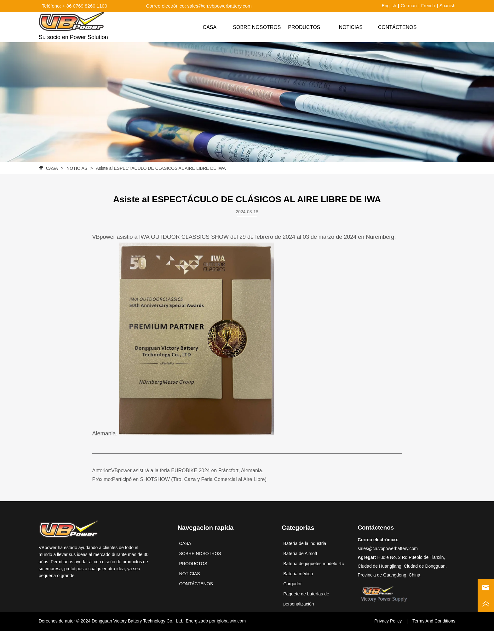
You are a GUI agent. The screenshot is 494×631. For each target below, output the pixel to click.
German (409, 5)
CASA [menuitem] (210, 27)
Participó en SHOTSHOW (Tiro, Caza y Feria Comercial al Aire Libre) (189, 479)
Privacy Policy (388, 620)
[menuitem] (304, 27)
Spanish (447, 5)
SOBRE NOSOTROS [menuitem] (257, 27)
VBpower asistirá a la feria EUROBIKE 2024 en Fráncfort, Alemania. (187, 470)
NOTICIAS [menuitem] (351, 27)
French (428, 5)
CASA (52, 168)
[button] (304, 27)
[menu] (303, 27)
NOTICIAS (77, 168)
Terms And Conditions (433, 620)
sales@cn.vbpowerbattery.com (388, 548)
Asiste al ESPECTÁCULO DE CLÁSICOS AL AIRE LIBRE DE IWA (160, 168)
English (389, 5)
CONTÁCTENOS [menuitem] (397, 27)
